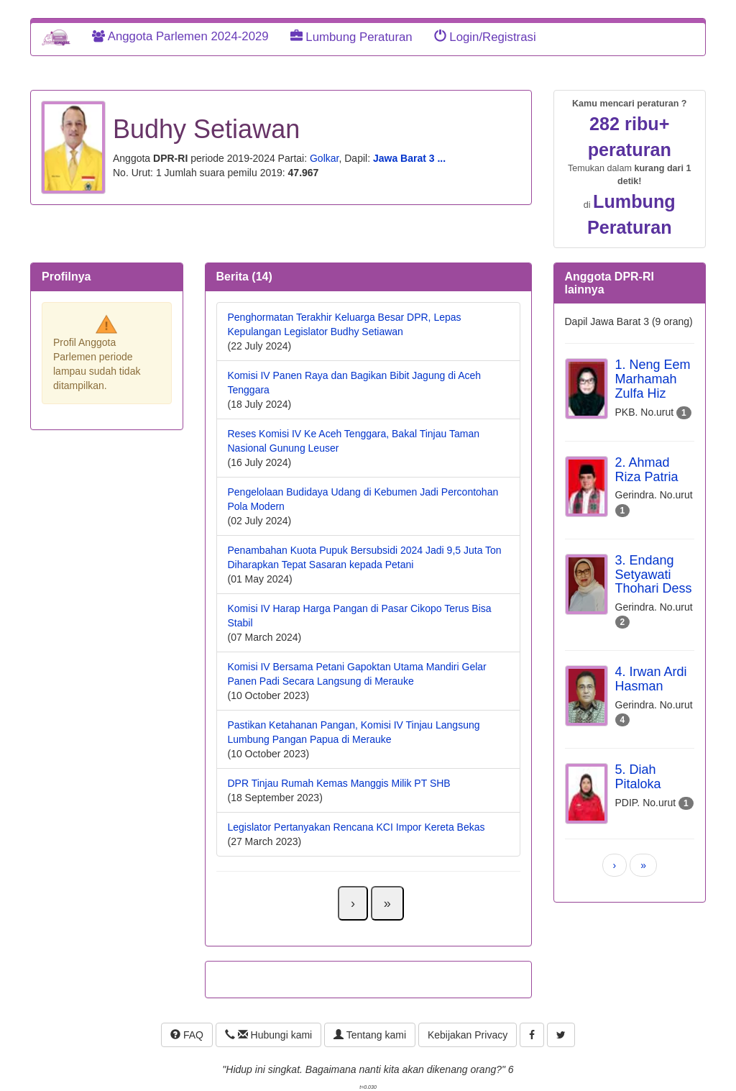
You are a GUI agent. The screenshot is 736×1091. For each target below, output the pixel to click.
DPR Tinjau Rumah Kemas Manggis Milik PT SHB (339, 783)
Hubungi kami (268, 1035)
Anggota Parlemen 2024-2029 (180, 36)
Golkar (324, 158)
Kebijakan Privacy (467, 1035)
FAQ (186, 1035)
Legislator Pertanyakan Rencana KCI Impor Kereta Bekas (356, 827)
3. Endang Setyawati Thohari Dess (653, 574)
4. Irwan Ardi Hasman (651, 679)
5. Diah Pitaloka (638, 776)
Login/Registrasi (485, 37)
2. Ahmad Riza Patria (646, 469)
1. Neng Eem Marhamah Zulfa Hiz (653, 379)
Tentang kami (370, 1035)
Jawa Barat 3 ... (409, 158)
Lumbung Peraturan (351, 37)
